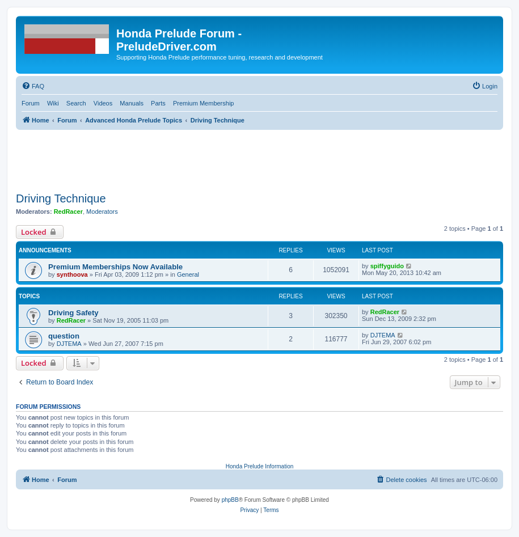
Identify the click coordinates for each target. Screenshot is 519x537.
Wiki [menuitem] (53, 103)
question (63, 336)
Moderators (102, 211)
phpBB (230, 500)
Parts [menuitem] (158, 103)
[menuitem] (33, 86)
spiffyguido (387, 266)
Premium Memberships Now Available (115, 267)
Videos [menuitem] (103, 103)
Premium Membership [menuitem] (203, 103)
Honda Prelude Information (260, 466)
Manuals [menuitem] (132, 103)
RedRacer (68, 211)
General (188, 274)
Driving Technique (61, 198)
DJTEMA (69, 343)
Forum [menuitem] (31, 103)
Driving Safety (73, 312)
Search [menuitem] (76, 103)
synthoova (72, 274)
